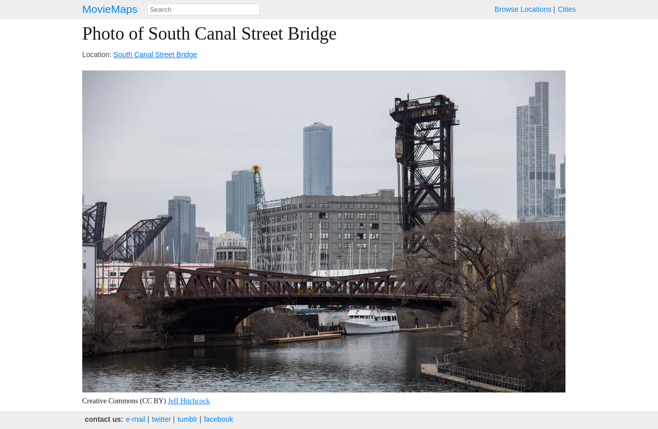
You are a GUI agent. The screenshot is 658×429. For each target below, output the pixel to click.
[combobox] (204, 9)
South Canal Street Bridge (155, 54)
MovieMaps (109, 9)
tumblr (187, 419)
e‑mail (135, 419)
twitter (161, 419)
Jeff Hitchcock (189, 401)
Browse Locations (523, 9)
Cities (567, 9)
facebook (218, 419)
